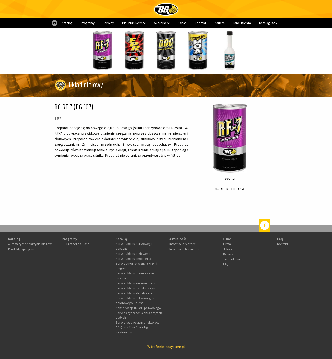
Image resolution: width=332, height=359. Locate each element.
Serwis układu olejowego (133, 254)
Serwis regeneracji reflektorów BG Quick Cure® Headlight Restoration (137, 327)
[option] (102, 51)
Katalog (67, 23)
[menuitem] (54, 23)
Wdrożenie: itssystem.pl (166, 346)
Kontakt (200, 23)
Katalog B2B (268, 23)
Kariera (219, 23)
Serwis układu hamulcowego (135, 288)
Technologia (231, 259)
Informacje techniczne (184, 249)
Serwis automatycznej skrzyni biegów (136, 265)
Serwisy (108, 23)
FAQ (226, 264)
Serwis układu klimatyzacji (134, 293)
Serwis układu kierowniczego (136, 283)
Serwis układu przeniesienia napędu (135, 275)
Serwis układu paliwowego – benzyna (135, 246)
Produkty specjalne (21, 249)
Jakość (228, 249)
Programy (88, 23)
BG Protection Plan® (75, 244)
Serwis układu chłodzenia (133, 259)
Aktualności (162, 23)
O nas (182, 23)
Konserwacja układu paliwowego (138, 308)
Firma (227, 244)
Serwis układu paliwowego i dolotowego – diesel (135, 300)
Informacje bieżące (182, 244)
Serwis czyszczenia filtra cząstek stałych (139, 315)
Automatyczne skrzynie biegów (30, 244)
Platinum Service (134, 23)
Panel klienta (242, 23)
